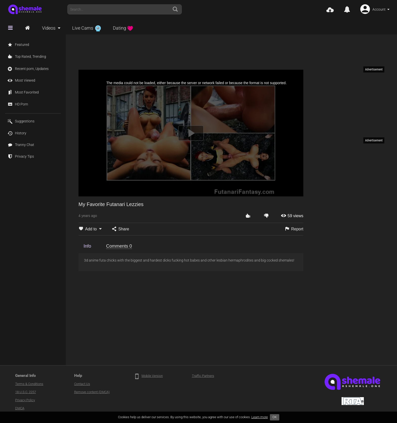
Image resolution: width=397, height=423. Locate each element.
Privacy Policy (25, 400)
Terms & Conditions (29, 384)
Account (379, 9)
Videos (48, 28)
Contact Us (82, 384)
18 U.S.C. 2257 (25, 392)
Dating (123, 28)
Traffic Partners (203, 376)
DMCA (19, 408)
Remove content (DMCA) (92, 392)
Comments (119, 246)
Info (87, 246)
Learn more (259, 417)
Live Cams (86, 28)
